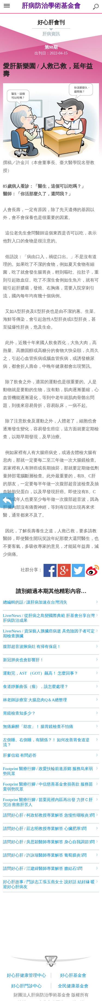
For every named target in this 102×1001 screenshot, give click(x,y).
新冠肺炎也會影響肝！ (23, 660)
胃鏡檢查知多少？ (19, 713)
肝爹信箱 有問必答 (20, 755)
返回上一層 (7, 500)
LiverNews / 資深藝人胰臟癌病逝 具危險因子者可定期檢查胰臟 (49, 633)
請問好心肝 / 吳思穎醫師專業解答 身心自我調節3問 (49, 842)
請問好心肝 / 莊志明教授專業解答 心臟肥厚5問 (45, 828)
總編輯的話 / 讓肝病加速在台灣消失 (35, 602)
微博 (92, 570)
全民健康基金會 (73, 986)
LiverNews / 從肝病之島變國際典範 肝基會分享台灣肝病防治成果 (49, 618)
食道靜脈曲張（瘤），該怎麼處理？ (35, 686)
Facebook (50, 570)
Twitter (78, 570)
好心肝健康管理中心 (26, 975)
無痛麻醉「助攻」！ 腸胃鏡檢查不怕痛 (38, 726)
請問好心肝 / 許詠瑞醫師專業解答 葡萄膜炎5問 (45, 855)
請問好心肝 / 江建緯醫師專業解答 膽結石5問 (43, 868)
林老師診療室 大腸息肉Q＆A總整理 (35, 700)
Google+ (64, 570)
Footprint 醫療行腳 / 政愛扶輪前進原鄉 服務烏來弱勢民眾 (48, 771)
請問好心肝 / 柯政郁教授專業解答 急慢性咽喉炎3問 (49, 815)
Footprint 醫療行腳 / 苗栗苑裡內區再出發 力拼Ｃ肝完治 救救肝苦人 (48, 802)
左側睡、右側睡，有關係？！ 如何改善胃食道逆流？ (46, 742)
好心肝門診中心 (26, 986)
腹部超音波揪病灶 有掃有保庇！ (32, 646)
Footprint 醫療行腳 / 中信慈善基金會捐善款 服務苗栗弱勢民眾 (48, 786)
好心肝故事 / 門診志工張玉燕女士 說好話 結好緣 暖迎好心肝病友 (49, 884)
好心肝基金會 (73, 975)
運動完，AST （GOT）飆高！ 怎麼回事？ (40, 673)
